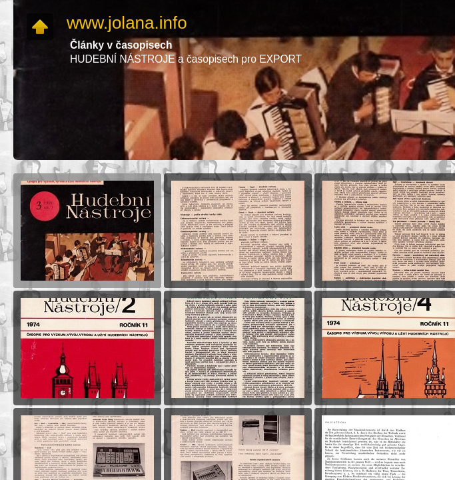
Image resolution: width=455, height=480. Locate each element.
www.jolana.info (127, 23)
